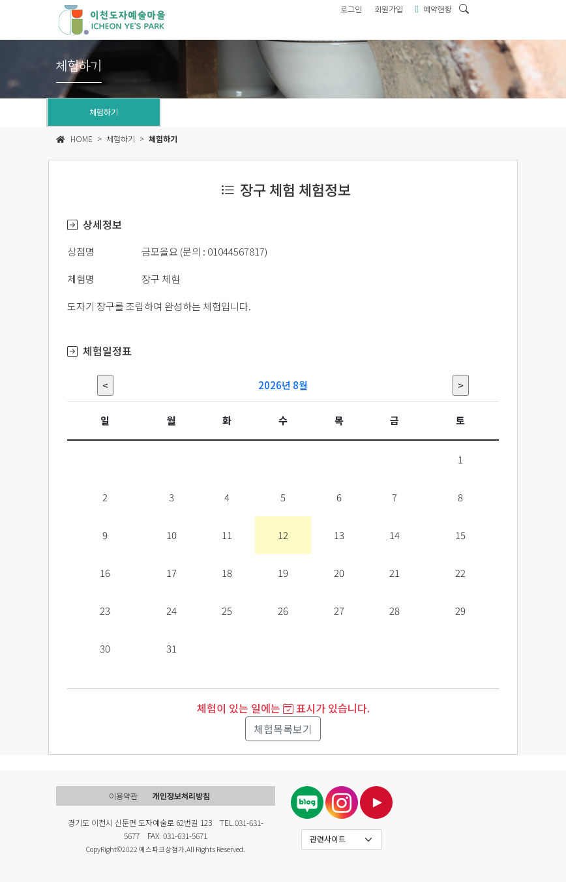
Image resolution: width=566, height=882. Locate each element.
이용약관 (123, 795)
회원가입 (388, 8)
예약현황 (433, 8)
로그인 (351, 8)
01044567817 (236, 251)
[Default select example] (342, 839)
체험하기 (103, 111)
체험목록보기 (283, 729)
